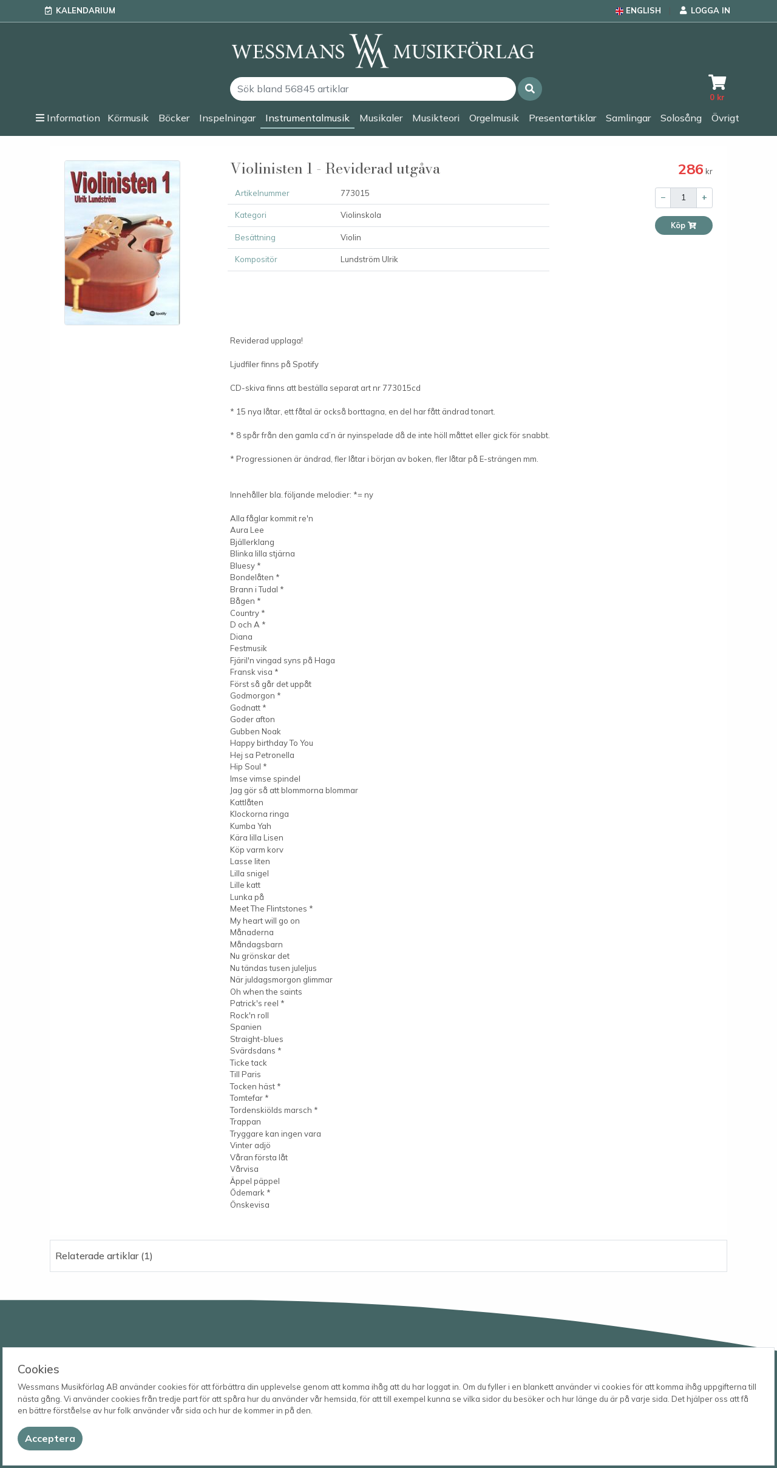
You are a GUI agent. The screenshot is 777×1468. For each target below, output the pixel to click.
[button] (530, 89)
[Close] (50, 1438)
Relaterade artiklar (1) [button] (104, 1256)
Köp (684, 225)
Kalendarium (85, 10)
